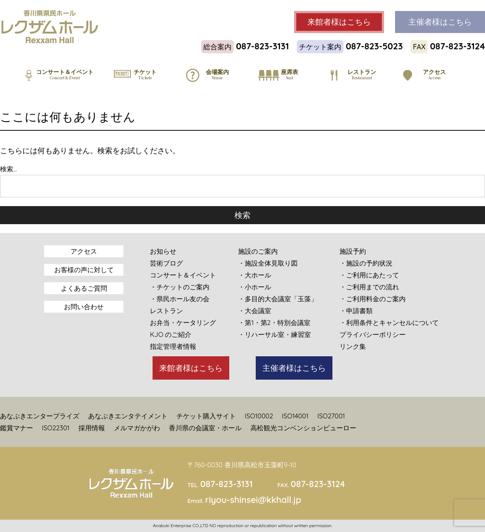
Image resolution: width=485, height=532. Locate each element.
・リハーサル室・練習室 (274, 334)
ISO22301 (56, 428)
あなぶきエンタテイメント (128, 416)
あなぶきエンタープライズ (39, 416)
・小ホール (254, 287)
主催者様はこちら (294, 368)
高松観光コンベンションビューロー (303, 428)
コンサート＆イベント (183, 275)
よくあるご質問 (84, 288)
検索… (8, 169)
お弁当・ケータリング (183, 322)
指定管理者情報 (173, 346)
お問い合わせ (84, 307)
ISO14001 (295, 416)
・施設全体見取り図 (268, 263)
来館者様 (339, 22)
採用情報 (91, 428)
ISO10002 (259, 416)
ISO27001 (331, 416)
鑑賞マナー (16, 428)
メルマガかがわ (137, 428)
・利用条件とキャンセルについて (389, 322)
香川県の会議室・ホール (205, 428)
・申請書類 (356, 311)
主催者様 (440, 22)
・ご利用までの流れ (369, 287)
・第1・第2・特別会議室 (274, 322)
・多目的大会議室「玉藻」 (277, 299)
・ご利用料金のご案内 (373, 299)
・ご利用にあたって (369, 275)
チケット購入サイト (206, 416)
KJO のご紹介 (170, 334)
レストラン (166, 311)
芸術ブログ (166, 263)
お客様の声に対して (84, 270)
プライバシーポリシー (373, 334)
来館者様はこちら (191, 368)
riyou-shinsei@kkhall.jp (253, 499)
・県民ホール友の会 (179, 299)
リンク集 (353, 346)
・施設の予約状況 (366, 263)
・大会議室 (254, 311)
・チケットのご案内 (179, 287)
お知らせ (163, 251)
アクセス (84, 251)
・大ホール (254, 275)
